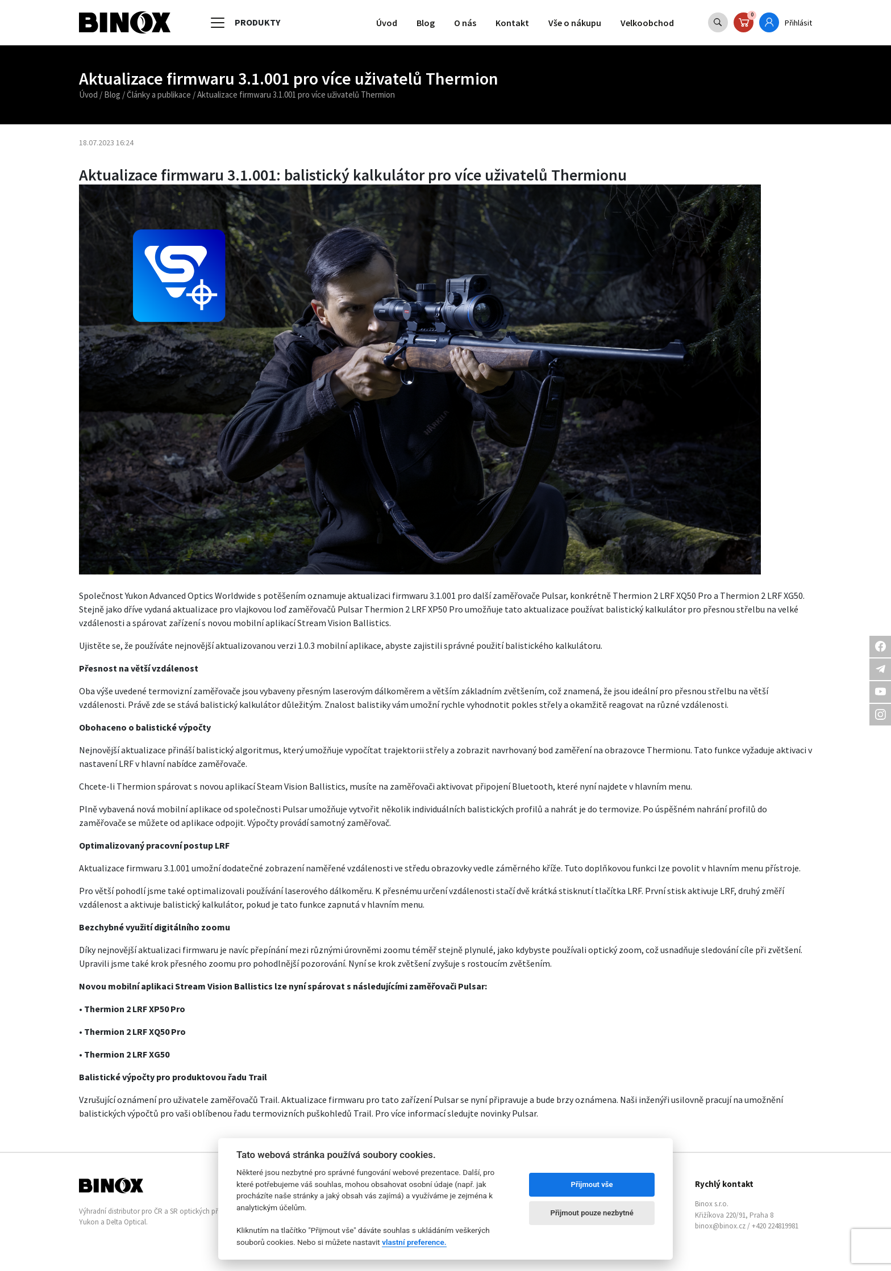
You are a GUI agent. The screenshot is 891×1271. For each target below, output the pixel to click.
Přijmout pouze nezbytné (591, 1213)
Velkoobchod (647, 22)
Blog (426, 22)
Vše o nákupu (574, 22)
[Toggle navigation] (217, 22)
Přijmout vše (592, 1184)
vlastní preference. (414, 1242)
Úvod (386, 22)
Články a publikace (159, 94)
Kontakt (512, 22)
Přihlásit (798, 23)
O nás (465, 22)
